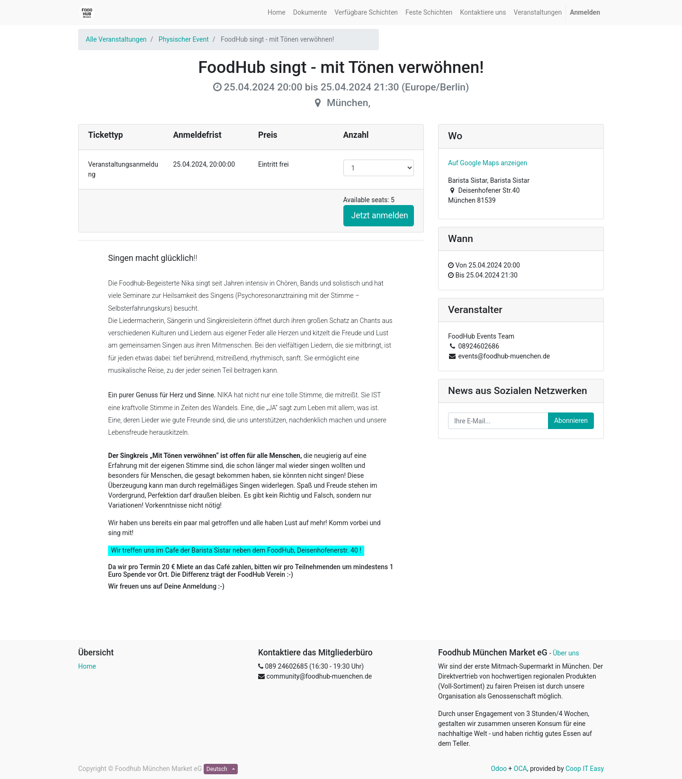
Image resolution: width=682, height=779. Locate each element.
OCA (520, 768)
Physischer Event (184, 39)
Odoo (499, 768)
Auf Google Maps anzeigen (487, 163)
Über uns (566, 653)
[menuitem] (276, 12)
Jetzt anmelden (379, 215)
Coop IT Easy (584, 768)
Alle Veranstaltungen (116, 39)
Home (87, 666)
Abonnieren (571, 420)
